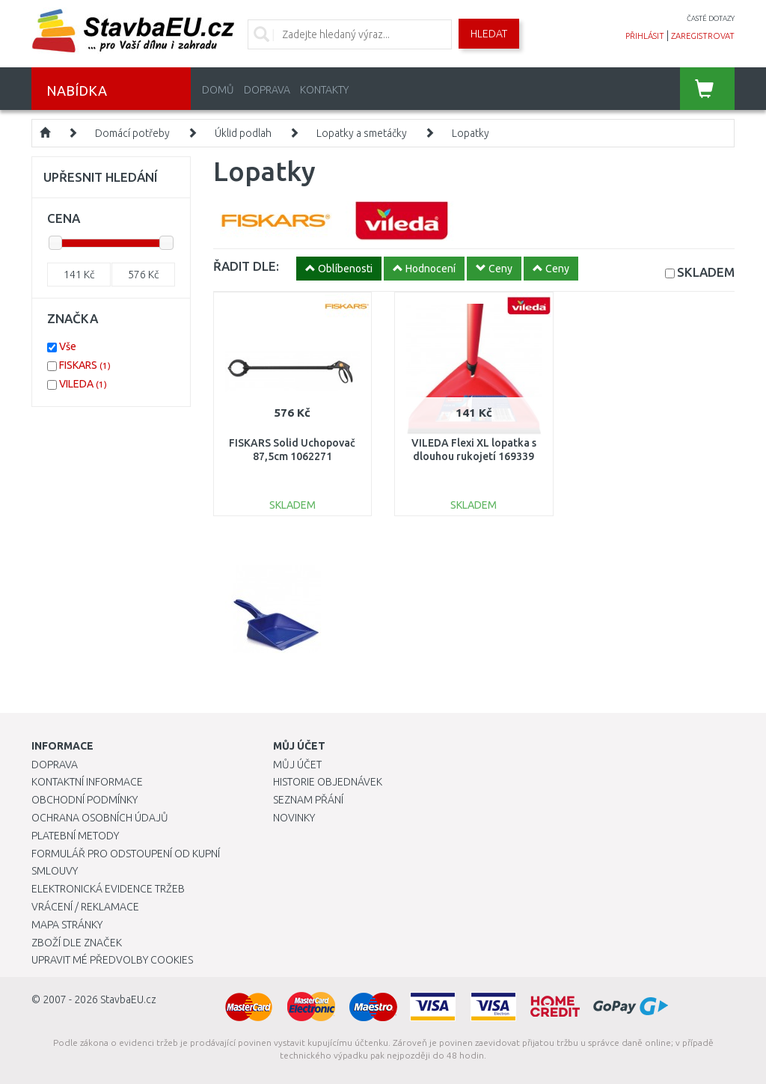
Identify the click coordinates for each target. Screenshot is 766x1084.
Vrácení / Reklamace (85, 907)
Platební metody (75, 836)
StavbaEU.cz (128, 999)
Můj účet (297, 765)
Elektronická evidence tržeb (108, 889)
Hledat (489, 34)
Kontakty (324, 90)
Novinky (294, 818)
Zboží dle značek (76, 943)
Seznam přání (308, 800)
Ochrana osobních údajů (99, 818)
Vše (67, 346)
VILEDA (83, 384)
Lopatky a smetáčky (361, 133)
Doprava (267, 90)
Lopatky (470, 133)
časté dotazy (711, 18)
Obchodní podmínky (84, 800)
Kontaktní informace (87, 782)
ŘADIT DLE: (246, 266)
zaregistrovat (703, 35)
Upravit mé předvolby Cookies (112, 960)
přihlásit (644, 35)
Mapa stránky (66, 925)
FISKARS (85, 365)
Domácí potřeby (132, 133)
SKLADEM (706, 272)
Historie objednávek (327, 782)
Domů (218, 90)
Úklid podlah (243, 133)
